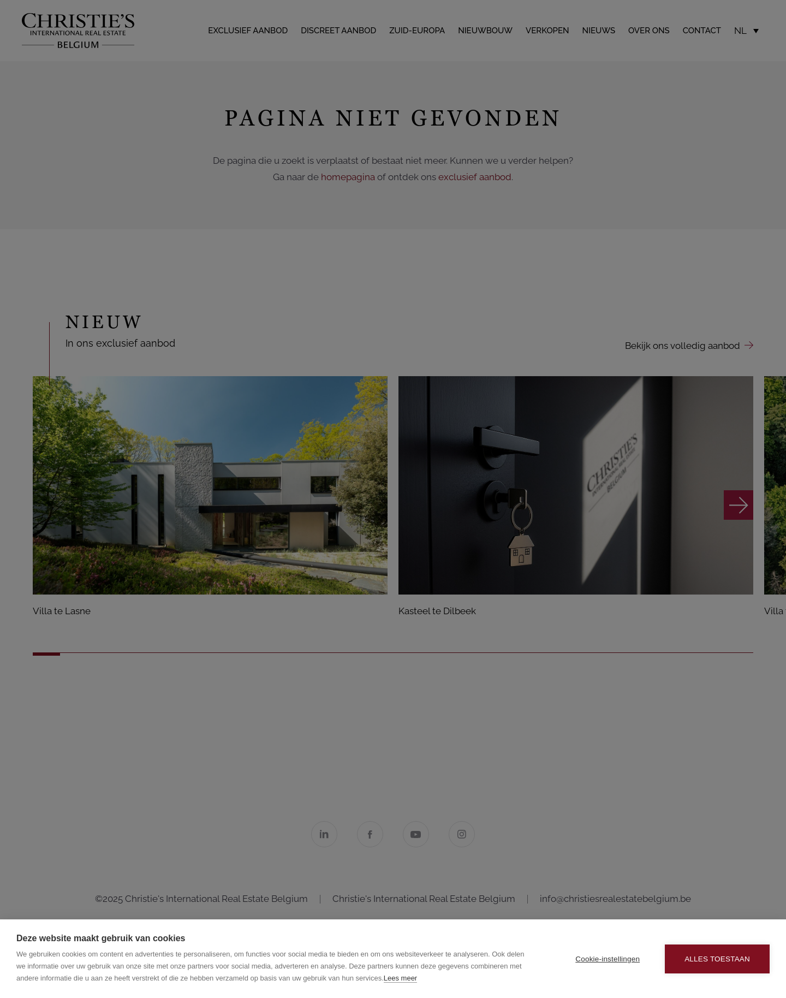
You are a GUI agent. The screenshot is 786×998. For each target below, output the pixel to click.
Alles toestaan (717, 959)
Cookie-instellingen (607, 959)
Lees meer (400, 978)
